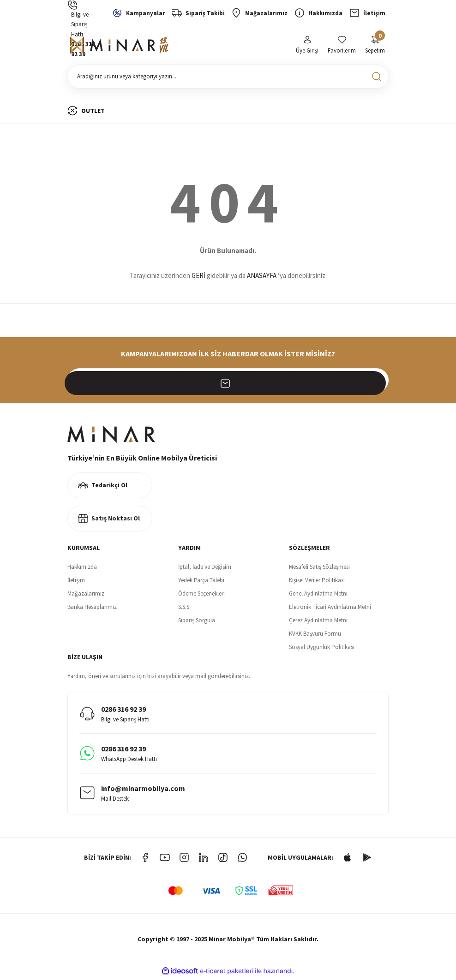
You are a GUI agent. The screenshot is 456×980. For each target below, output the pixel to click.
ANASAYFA (261, 277)
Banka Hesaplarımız (92, 609)
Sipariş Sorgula (196, 622)
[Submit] (376, 382)
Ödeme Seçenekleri (201, 595)
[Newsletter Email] (228, 382)
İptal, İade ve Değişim (204, 569)
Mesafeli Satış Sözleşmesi (319, 569)
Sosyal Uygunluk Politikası (321, 649)
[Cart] (375, 46)
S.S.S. (184, 609)
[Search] (228, 78)
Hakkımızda (82, 569)
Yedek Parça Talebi (201, 582)
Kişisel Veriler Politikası (317, 582)
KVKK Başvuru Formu (315, 635)
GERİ (198, 277)
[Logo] (120, 46)
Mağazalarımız (85, 595)
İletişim (76, 582)
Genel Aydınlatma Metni (318, 595)
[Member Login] (307, 46)
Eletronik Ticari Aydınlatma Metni (330, 609)
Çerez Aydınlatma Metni (318, 622)
